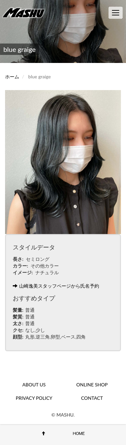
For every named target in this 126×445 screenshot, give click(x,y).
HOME (79, 433)
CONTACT (92, 398)
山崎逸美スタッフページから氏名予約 (56, 286)
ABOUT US (34, 384)
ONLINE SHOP (92, 384)
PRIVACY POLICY (34, 398)
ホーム (12, 76)
